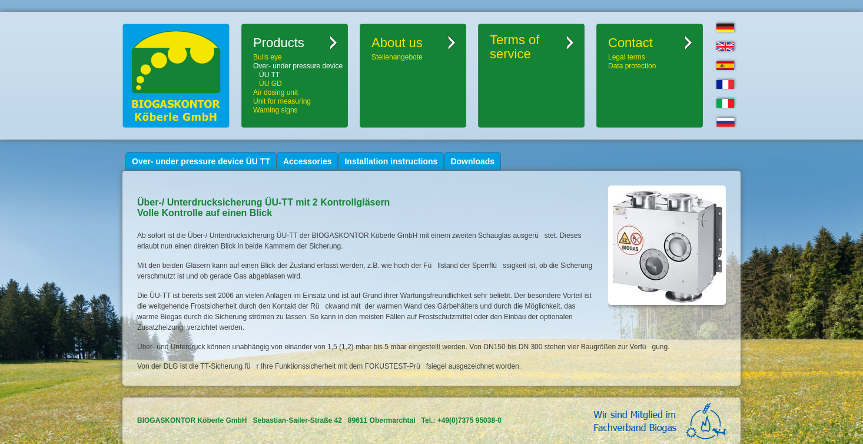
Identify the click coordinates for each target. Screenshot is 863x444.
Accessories (307, 161)
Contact (630, 42)
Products (278, 42)
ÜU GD (270, 83)
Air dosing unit (275, 92)
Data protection (632, 66)
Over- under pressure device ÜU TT (201, 161)
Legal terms (626, 57)
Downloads (472, 161)
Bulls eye (267, 57)
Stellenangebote (397, 57)
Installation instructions (390, 161)
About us (397, 42)
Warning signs (275, 110)
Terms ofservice (514, 47)
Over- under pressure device (298, 66)
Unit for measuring (282, 101)
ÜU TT (269, 75)
